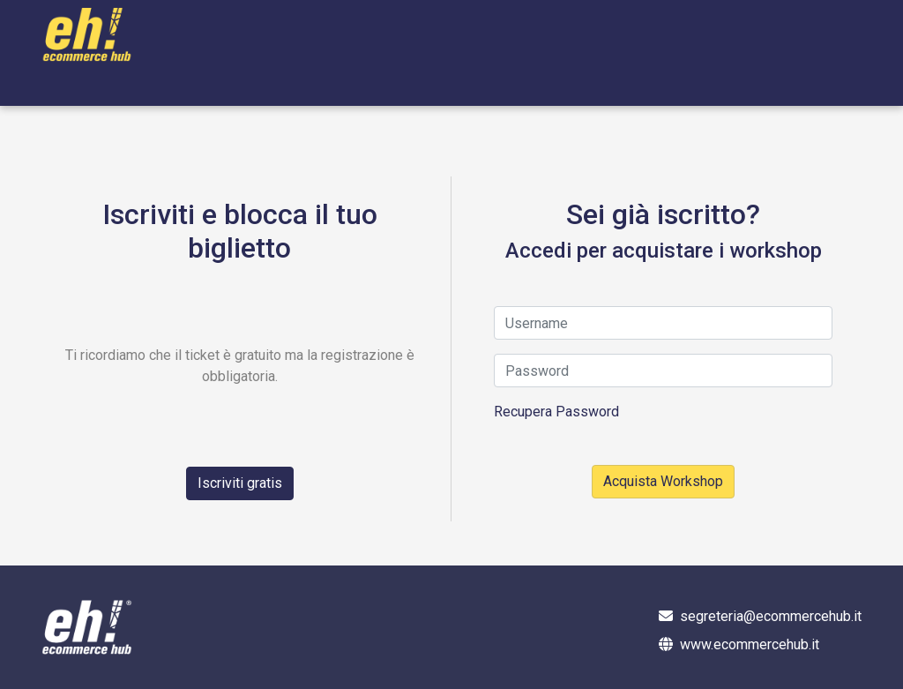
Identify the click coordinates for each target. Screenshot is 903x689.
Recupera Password (556, 411)
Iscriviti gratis (240, 483)
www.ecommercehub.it (749, 644)
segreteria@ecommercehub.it (771, 616)
